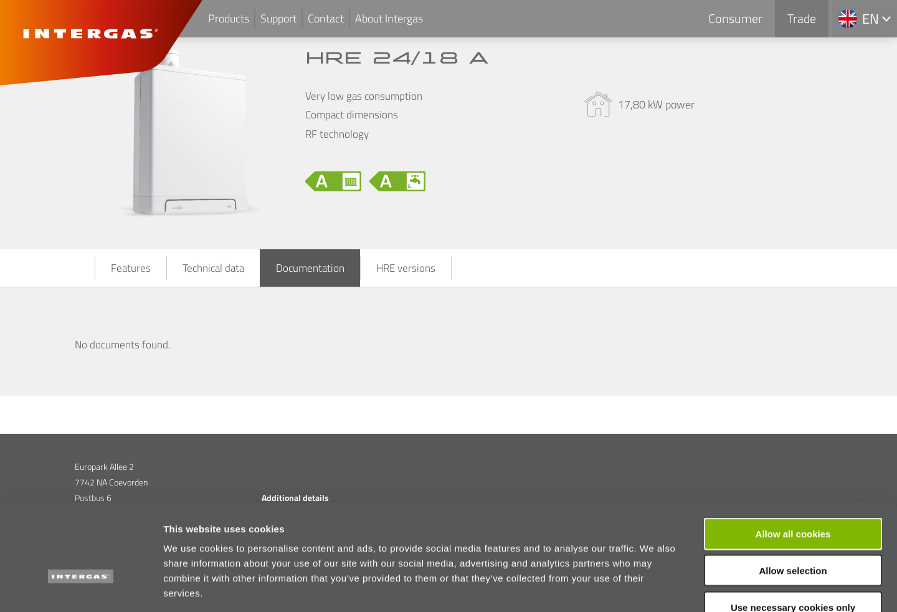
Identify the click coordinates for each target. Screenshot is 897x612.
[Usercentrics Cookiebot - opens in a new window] (80, 587)
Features (131, 268)
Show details (654, 587)
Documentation (310, 268)
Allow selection (793, 495)
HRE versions (405, 268)
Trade (801, 18)
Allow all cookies (793, 459)
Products (228, 18)
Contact (326, 18)
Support (278, 18)
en (870, 18)
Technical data (213, 268)
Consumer (735, 18)
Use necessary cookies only (793, 532)
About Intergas (389, 18)
